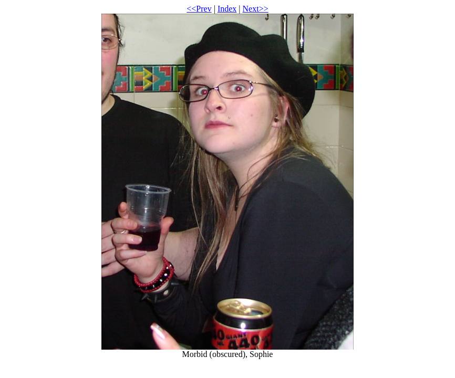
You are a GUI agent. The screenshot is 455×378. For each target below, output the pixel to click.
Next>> (255, 8)
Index (227, 8)
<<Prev (199, 8)
